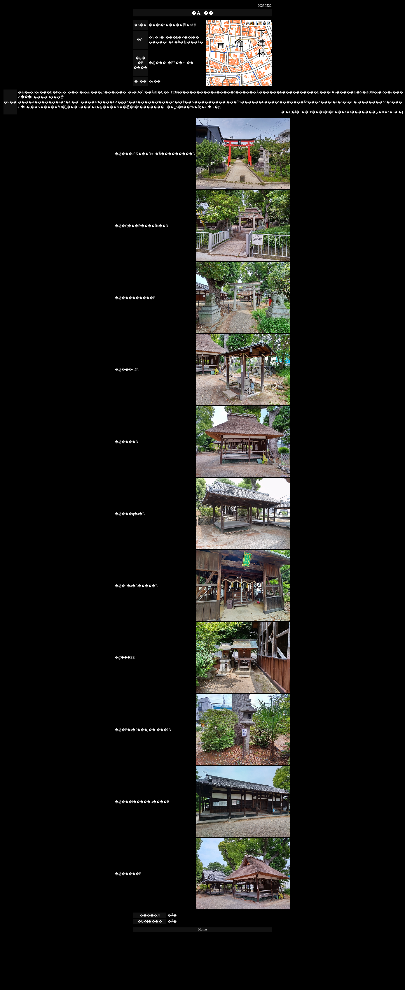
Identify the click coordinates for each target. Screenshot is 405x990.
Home (202, 929)
